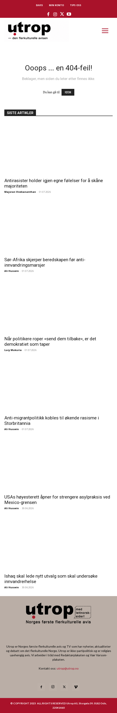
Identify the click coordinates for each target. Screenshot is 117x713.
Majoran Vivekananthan (20, 191)
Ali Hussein (11, 271)
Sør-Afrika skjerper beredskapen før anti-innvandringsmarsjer (44, 262)
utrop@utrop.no (68, 668)
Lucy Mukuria (13, 350)
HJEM (68, 92)
